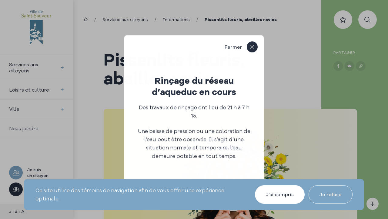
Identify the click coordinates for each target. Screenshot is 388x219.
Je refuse (330, 194)
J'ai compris (280, 194)
